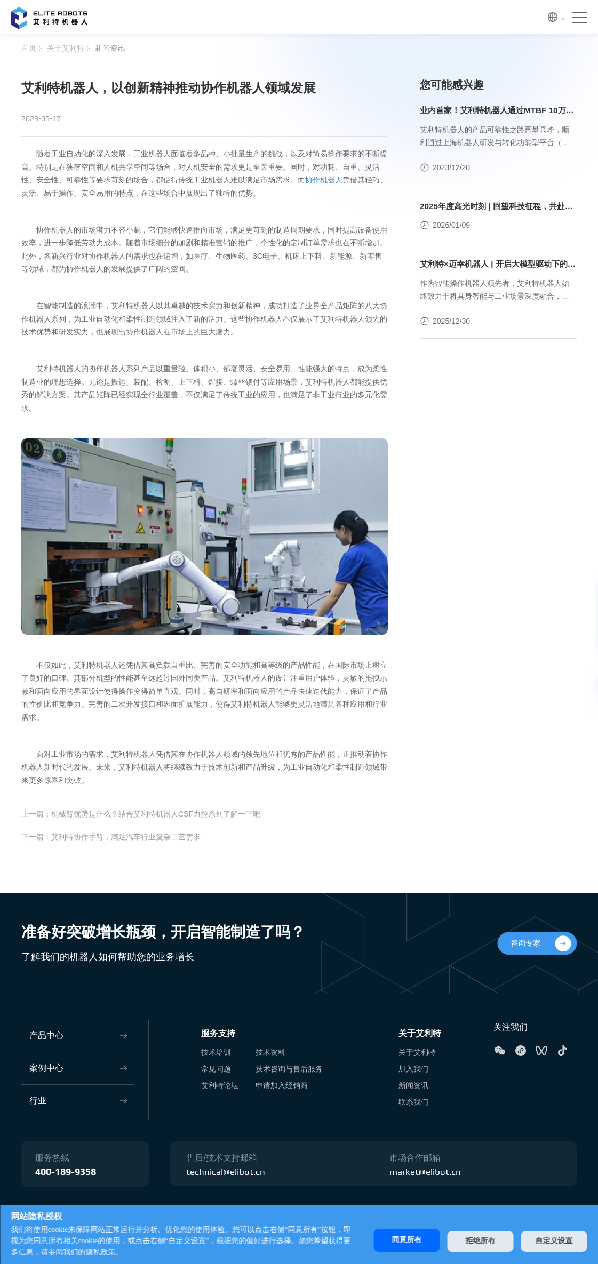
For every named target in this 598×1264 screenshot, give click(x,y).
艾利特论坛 (219, 1085)
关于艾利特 (65, 48)
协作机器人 (323, 179)
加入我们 (413, 1069)
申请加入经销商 (282, 1085)
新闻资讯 (110, 48)
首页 (28, 48)
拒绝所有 (477, 1240)
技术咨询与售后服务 (289, 1069)
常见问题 (216, 1069)
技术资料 (270, 1052)
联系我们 (413, 1102)
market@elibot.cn (426, 1172)
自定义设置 (553, 1240)
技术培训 (216, 1052)
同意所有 (400, 1240)
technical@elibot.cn (226, 1172)
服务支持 (218, 1033)
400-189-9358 (65, 1172)
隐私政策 (115, 1252)
